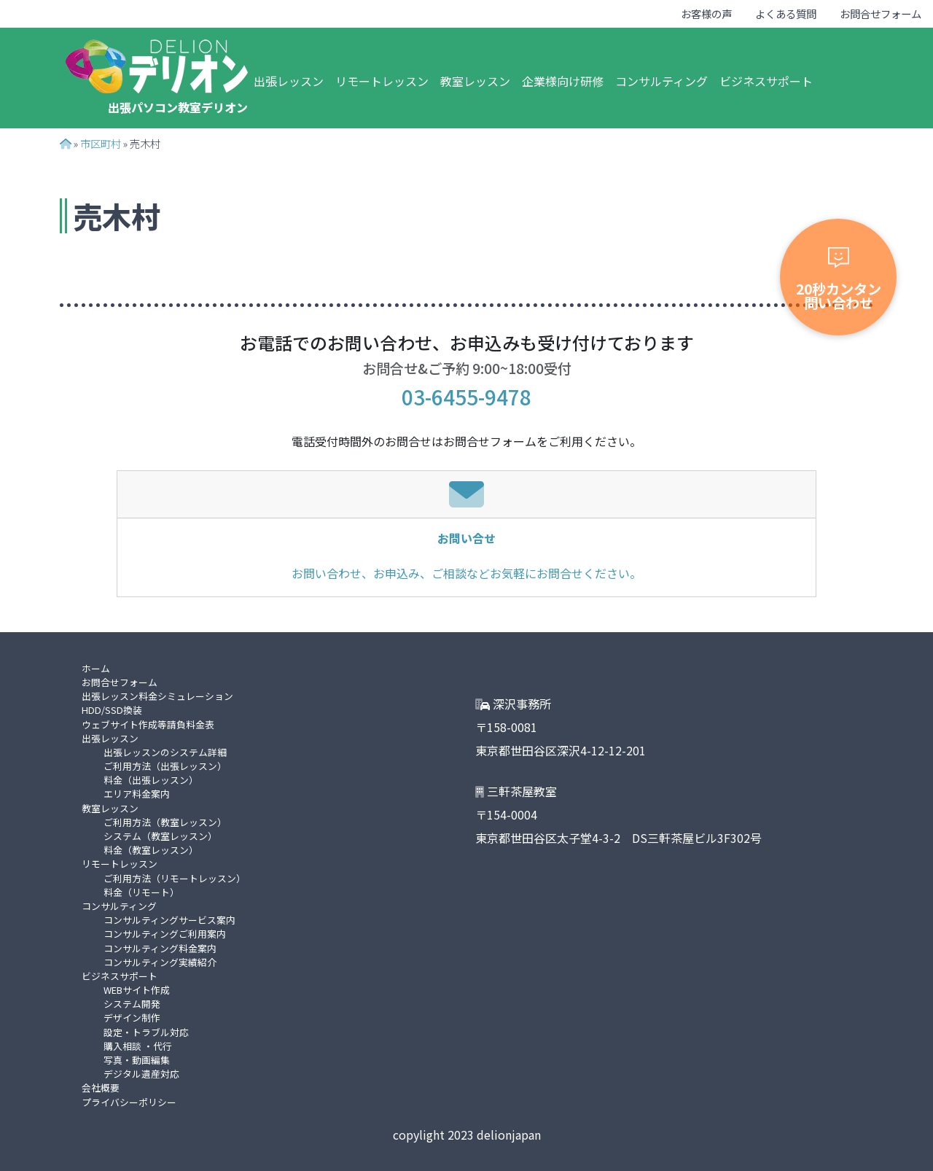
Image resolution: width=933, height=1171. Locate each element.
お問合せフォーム (880, 13)
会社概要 (101, 1087)
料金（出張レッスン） (151, 780)
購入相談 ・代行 (138, 1046)
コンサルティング (661, 81)
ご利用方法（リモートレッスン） (175, 878)
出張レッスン (289, 81)
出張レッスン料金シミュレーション (157, 696)
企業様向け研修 (563, 81)
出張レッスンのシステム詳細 (165, 752)
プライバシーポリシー (129, 1102)
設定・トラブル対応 (146, 1032)
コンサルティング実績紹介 (160, 962)
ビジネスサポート (766, 81)
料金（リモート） (141, 892)
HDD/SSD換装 (112, 710)
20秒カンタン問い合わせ (838, 280)
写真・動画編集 (137, 1060)
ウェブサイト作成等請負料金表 (148, 724)
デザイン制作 (132, 1017)
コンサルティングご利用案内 (165, 934)
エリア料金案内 (137, 794)
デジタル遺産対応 (141, 1074)
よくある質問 (785, 13)
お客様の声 (706, 13)
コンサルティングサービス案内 (169, 920)
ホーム (96, 668)
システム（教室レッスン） (160, 836)
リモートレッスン (382, 81)
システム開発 (132, 1004)
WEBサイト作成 (137, 990)
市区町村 (100, 143)
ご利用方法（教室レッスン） (165, 822)
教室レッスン (475, 81)
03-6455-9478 (466, 396)
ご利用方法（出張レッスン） (165, 766)
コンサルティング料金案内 (160, 948)
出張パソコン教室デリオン (178, 107)
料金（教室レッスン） (151, 850)
